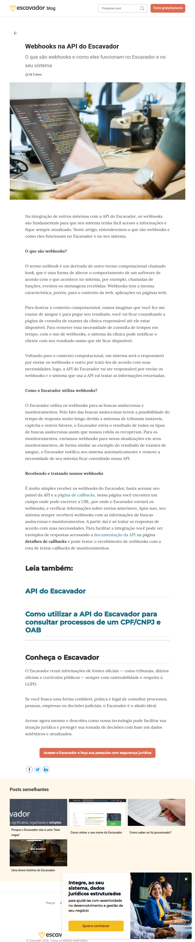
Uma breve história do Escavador (33, 870)
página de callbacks (76, 494)
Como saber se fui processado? (150, 832)
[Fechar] (186, 879)
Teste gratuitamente (168, 8)
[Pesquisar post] (123, 8)
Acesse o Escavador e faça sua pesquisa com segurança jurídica (97, 753)
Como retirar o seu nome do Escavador (96, 832)
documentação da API (115, 534)
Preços (50, 903)
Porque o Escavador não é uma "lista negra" (35, 832)
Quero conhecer (96, 926)
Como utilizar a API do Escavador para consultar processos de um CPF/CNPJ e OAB (92, 622)
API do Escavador (55, 591)
